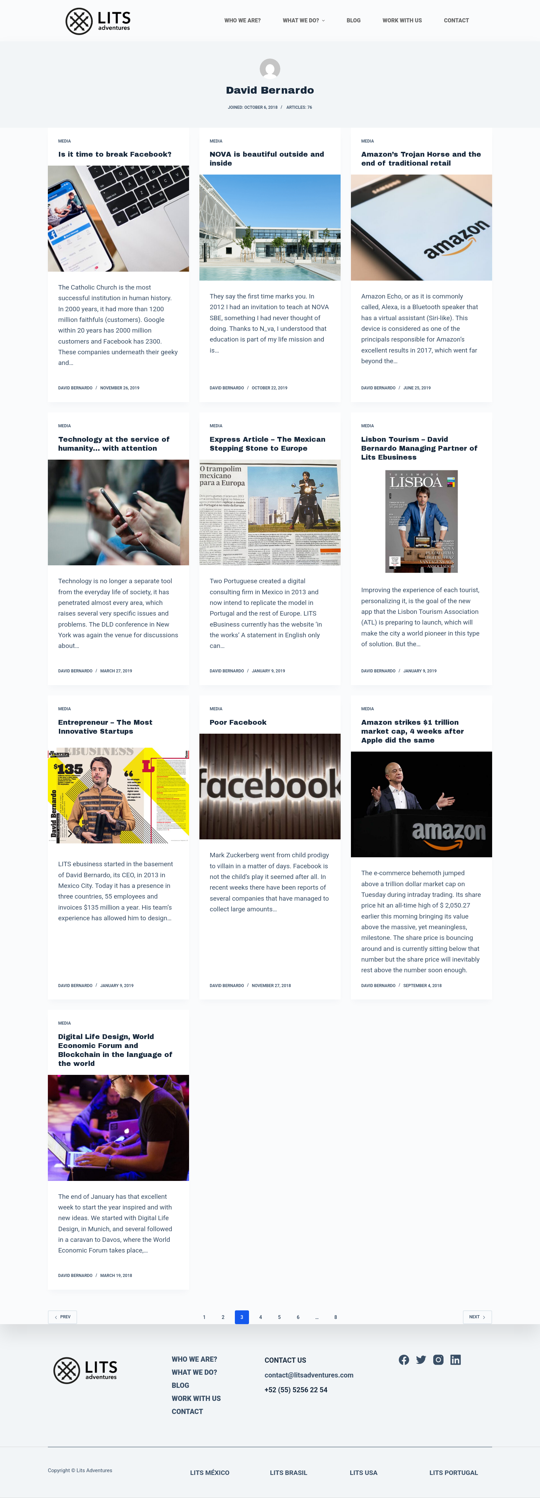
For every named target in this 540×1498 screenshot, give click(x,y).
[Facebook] (404, 1360)
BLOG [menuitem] (354, 20)
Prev (62, 1316)
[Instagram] (438, 1360)
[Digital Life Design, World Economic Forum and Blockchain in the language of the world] (118, 1128)
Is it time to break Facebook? (115, 154)
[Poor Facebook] (270, 787)
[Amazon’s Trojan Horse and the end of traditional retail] (421, 228)
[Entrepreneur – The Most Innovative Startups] (118, 796)
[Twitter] (421, 1360)
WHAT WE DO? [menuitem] (304, 20)
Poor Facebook (238, 722)
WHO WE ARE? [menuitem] (243, 20)
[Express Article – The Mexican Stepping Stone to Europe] (270, 513)
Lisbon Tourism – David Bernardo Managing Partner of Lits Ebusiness (419, 448)
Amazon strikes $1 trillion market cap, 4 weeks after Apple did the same (412, 731)
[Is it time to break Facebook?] (118, 219)
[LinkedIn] (455, 1360)
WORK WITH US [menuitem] (402, 20)
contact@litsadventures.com (309, 1375)
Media (64, 141)
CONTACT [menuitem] (456, 20)
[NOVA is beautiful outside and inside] (270, 228)
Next (477, 1316)
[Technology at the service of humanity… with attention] (118, 513)
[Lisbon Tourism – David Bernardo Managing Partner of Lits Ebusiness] (421, 522)
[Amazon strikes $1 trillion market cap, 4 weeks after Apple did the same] (421, 805)
